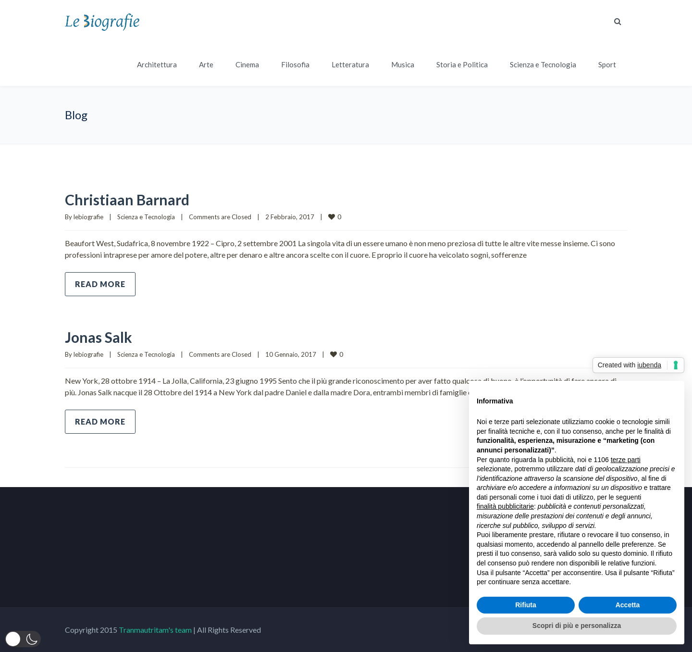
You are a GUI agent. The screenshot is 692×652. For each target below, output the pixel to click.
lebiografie (88, 217)
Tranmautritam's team (155, 629)
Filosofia (295, 64)
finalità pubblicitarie (505, 506)
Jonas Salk (98, 337)
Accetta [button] (628, 605)
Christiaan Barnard (127, 199)
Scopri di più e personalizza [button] (576, 625)
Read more (100, 283)
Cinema (247, 64)
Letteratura (350, 64)
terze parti (626, 460)
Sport (607, 64)
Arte (206, 64)
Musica (402, 64)
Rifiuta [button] (525, 605)
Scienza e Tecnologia (543, 64)
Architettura (157, 64)
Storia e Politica (462, 64)
